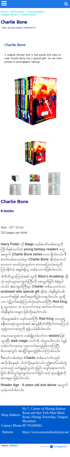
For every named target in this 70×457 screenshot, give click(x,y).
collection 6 (29, 27)
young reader (15, 27)
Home (4, 11)
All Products (17, 11)
